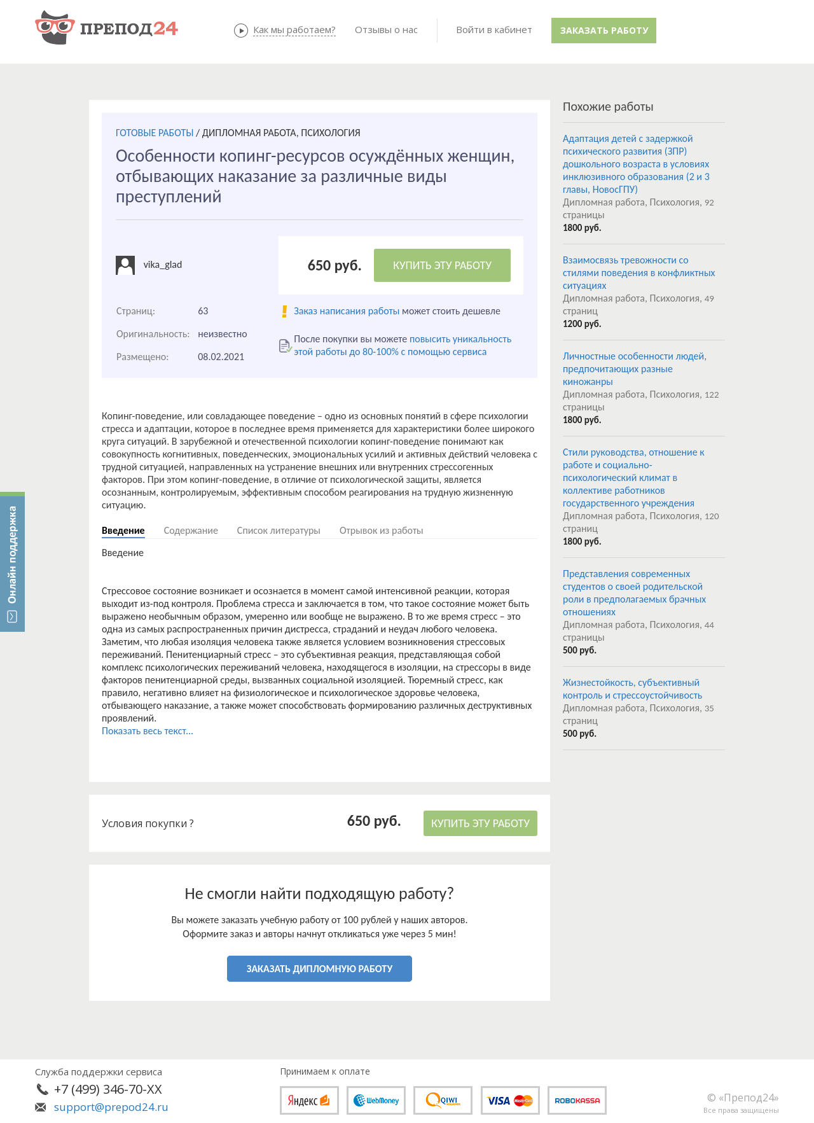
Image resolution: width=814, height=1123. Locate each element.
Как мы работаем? (294, 29)
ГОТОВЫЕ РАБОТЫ (154, 133)
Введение (123, 530)
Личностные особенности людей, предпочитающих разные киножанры (635, 368)
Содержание (191, 530)
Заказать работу (604, 30)
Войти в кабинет (494, 29)
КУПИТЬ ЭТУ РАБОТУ (442, 265)
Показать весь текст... (147, 731)
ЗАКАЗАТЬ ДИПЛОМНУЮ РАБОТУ (319, 969)
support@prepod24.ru (111, 1106)
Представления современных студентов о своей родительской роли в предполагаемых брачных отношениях (634, 593)
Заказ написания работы (346, 311)
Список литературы (279, 530)
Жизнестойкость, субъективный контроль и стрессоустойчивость (632, 688)
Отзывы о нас (386, 29)
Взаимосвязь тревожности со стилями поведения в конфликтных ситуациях (639, 272)
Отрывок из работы (382, 530)
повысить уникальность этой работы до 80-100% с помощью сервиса (402, 345)
